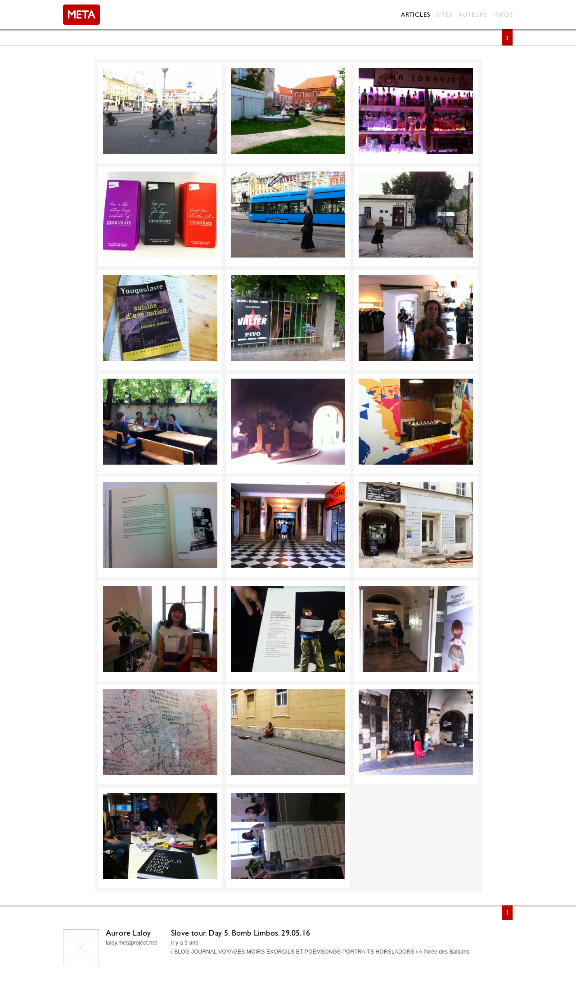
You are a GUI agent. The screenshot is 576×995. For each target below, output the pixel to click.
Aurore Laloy (128, 932)
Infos (503, 14)
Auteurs (472, 14)
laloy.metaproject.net (131, 943)
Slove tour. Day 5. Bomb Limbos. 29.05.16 (240, 932)
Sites (444, 14)
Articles (415, 14)
